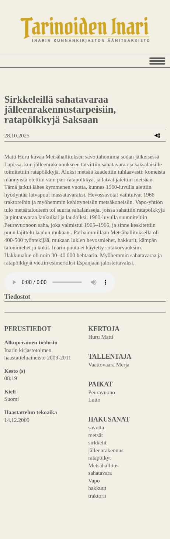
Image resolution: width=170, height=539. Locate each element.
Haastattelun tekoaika (30, 412)
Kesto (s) (14, 371)
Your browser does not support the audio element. (59, 282)
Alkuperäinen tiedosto (31, 342)
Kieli (10, 391)
